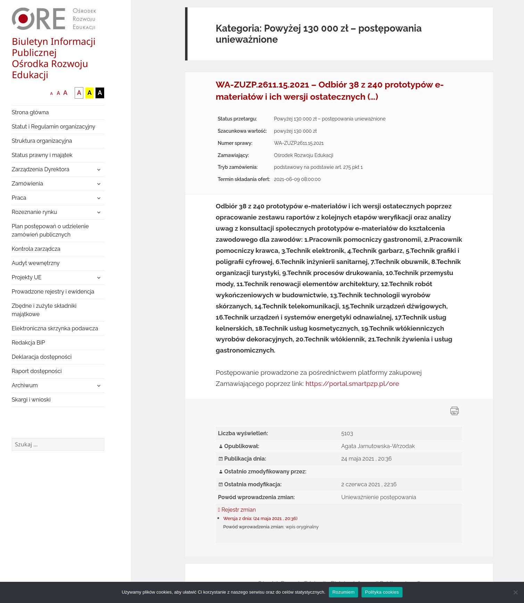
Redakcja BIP (28, 342)
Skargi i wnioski (31, 399)
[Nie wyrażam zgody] (515, 592)
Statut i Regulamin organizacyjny (53, 126)
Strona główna (30, 112)
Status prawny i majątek (42, 155)
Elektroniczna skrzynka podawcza (55, 328)
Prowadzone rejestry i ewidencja (53, 291)
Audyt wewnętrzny (36, 263)
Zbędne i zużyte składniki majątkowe (44, 310)
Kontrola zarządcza (36, 249)
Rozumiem (343, 592)
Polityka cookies (382, 592)
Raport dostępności (37, 371)
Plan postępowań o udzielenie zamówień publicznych (50, 230)
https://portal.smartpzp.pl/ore (352, 383)
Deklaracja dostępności (42, 357)
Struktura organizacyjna (42, 141)
